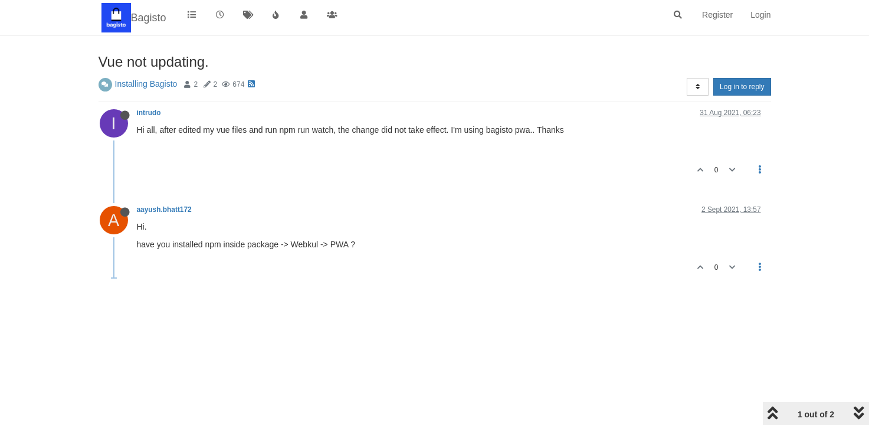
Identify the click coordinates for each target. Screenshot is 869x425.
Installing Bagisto (146, 84)
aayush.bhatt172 (164, 209)
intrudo (149, 113)
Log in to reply (742, 87)
